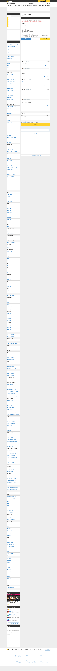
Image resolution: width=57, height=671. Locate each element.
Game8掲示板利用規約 (26, 34)
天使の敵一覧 (9, 569)
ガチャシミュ (24, 5)
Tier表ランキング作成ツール (10, 56)
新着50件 (26, 38)
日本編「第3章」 (9, 199)
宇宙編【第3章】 (9, 221)
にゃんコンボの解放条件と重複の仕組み (12, 489)
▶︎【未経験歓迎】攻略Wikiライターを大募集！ (13, 52)
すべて (35, 38)
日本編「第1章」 (9, 196)
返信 (47, 76)
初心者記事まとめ (47, 5)
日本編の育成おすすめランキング (11, 106)
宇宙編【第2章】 (9, 219)
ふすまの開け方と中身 (10, 446)
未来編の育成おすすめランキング (11, 108)
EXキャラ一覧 (9, 533)
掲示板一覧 (8, 63)
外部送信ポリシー (26, 649)
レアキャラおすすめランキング (11, 81)
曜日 (7, 265)
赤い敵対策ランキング (10, 90)
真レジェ (40, 5)
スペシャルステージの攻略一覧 (11, 242)
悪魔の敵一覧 (9, 578)
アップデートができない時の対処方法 (12, 457)
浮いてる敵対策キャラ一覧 (10, 544)
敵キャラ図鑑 (9, 558)
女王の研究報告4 (9, 318)
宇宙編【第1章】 (9, 217)
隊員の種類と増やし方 (10, 471)
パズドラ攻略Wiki (28, 655)
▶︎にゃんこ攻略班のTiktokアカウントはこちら (13, 49)
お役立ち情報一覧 (9, 450)
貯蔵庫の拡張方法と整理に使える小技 (12, 441)
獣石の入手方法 (9, 430)
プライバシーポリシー (20, 649)
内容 (22, 115)
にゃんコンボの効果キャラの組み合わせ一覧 (12, 487)
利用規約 (16, 649)
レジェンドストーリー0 (10, 233)
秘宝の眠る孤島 (9, 279)
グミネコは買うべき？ (10, 517)
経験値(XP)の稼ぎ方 (9, 425)
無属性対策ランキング (10, 86)
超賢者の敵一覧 (9, 583)
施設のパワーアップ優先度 (10, 407)
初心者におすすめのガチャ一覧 (11, 169)
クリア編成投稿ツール (10, 58)
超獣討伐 (8, 258)
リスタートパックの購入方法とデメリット (12, 380)
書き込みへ (45, 38)
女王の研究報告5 (9, 320)
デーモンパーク (9, 302)
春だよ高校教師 (9, 142)
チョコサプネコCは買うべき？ (11, 519)
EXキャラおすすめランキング (11, 83)
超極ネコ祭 (8, 156)
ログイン (48, 1)
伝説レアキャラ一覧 (9, 526)
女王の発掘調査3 (9, 327)
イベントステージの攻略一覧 (11, 295)
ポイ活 (35, 1)
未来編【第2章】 (9, 208)
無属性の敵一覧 (9, 560)
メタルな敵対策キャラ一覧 (10, 546)
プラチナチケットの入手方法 (11, 174)
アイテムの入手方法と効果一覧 (11, 587)
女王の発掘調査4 (9, 329)
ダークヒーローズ (9, 160)
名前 (22, 112)
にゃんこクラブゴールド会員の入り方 (12, 498)
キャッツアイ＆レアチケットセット (11, 510)
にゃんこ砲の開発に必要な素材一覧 (11, 480)
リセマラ (8, 5)
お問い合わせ (31, 649)
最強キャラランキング (10, 74)
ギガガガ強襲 (9, 135)
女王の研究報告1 (9, 313)
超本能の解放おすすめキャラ (11, 359)
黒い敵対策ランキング (10, 88)
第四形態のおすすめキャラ (10, 366)
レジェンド (36, 5)
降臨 (34, 5)
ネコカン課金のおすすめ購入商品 (11, 496)
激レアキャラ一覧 (9, 530)
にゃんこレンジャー (9, 122)
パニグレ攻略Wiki (40, 661)
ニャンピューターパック (10, 512)
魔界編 (8, 226)
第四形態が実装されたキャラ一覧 (11, 368)
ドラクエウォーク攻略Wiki (18, 656)
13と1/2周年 (8, 120)
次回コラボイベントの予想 (10, 336)
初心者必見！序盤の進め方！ (11, 373)
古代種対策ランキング (10, 99)
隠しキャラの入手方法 (10, 405)
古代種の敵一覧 (9, 576)
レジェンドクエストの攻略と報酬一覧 (12, 343)
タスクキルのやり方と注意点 (11, 393)
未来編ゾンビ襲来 (9, 212)
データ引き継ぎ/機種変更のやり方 (11, 453)
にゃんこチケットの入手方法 (11, 421)
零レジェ (43, 5)
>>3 (22, 91)
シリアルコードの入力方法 (10, 462)
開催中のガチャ (20, 5)
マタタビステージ (9, 290)
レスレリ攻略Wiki (17, 661)
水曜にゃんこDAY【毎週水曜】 (11, 146)
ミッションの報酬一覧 (10, 437)
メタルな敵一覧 (9, 567)
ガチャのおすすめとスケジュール (11, 165)
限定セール (8, 503)
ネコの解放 (8, 304)
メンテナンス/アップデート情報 (11, 455)
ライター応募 (47, 649)
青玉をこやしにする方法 (10, 409)
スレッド (8, 65)
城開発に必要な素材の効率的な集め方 (12, 482)
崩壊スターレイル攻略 (17, 655)
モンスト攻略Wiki (40, 655)
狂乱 (32, 5)
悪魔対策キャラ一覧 (9, 555)
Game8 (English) (40, 649)
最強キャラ (11, 5)
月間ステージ (9, 286)
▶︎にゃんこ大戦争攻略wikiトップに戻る (13, 44)
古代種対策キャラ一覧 (10, 553)
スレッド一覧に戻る (35, 133)
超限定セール (9, 505)
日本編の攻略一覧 (9, 194)
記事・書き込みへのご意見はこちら (35, 155)
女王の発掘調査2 (9, 325)
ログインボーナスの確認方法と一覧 (11, 439)
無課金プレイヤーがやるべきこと (11, 375)
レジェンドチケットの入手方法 (11, 176)
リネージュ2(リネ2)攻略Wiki (18, 662)
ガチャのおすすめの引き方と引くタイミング (12, 167)
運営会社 (35, 649)
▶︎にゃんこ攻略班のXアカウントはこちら (13, 46)
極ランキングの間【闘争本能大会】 (11, 137)
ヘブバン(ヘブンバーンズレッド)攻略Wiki (31, 661)
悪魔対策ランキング (9, 97)
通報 (49, 61)
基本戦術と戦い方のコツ (10, 384)
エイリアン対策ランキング (10, 95)
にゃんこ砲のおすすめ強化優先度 (11, 478)
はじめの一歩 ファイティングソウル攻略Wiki (43, 662)
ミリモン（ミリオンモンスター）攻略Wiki (31, 662)
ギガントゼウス (9, 158)
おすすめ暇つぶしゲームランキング (14, 623)
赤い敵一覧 (8, 562)
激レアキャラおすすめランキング (11, 79)
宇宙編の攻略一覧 (9, 215)
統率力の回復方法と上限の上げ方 (11, 389)
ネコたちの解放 (9, 309)
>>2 (22, 81)
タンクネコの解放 (9, 306)
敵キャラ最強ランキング (10, 113)
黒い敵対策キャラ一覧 (10, 542)
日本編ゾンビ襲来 (9, 201)
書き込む (35, 124)
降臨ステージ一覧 (9, 251)
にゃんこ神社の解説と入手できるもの (12, 469)
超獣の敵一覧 (9, 580)
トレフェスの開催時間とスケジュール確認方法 (13, 414)
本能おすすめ (29, 5)
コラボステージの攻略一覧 (10, 334)
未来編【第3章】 (9, 210)
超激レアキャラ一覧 (9, 528)
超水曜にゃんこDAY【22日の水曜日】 (12, 151)
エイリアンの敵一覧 (9, 571)
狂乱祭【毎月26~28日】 (10, 149)
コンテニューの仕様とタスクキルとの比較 (12, 391)
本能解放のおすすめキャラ (10, 357)
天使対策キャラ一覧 (9, 551)
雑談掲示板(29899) (9, 67)
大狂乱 (8, 247)
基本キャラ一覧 (9, 535)
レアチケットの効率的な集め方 (11, 423)
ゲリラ (8, 256)
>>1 (22, 71)
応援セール (8, 501)
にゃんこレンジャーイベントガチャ (11, 162)
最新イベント (15, 5)
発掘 (7, 272)
